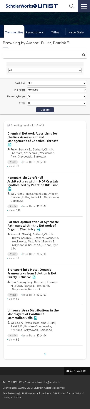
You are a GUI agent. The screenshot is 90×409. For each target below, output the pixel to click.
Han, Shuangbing (36, 193)
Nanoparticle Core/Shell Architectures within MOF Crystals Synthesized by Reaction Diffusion (33, 181)
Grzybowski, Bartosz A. (32, 156)
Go (84, 55)
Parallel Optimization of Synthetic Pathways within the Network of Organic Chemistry (33, 225)
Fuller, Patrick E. (21, 149)
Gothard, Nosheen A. (25, 153)
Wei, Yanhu (17, 193)
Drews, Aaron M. (22, 238)
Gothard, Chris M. (43, 149)
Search (72, 6)
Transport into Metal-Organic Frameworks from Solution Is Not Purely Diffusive (31, 273)
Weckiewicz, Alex (22, 241)
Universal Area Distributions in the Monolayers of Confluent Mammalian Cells (33, 314)
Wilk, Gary (17, 323)
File (9, 144)
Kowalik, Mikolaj (21, 234)
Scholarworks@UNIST (32, 6)
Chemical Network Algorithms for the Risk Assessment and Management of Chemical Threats (32, 137)
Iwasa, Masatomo (35, 323)
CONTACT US (78, 371)
